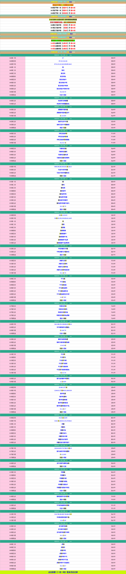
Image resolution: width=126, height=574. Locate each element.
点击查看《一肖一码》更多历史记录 (63, 572)
